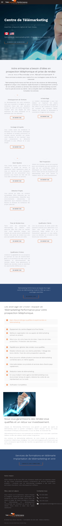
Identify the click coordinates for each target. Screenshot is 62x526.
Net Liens (6, 523)
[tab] (31, 329)
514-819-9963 (43, 494)
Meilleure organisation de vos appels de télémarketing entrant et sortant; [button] (27, 329)
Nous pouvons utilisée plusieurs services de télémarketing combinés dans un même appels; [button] (28, 354)
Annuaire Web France (14, 523)
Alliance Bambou (44, 519)
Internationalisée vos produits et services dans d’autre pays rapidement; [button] (29, 361)
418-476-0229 (43, 500)
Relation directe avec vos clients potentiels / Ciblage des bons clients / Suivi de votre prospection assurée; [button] (28, 347)
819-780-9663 (43, 497)
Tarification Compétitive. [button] (16, 381)
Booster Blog (23, 523)
